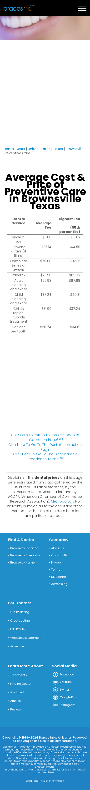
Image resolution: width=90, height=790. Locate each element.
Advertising (59, 583)
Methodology (62, 500)
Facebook (63, 674)
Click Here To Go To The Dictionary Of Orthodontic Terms (45, 456)
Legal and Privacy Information (45, 780)
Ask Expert (17, 692)
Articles (15, 700)
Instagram (64, 704)
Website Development (25, 637)
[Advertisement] (45, 87)
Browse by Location (24, 547)
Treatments (18, 674)
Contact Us (59, 555)
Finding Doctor (20, 683)
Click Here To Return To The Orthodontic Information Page (45, 437)
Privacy (56, 562)
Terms (55, 569)
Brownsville (75, 148)
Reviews (16, 709)
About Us (57, 547)
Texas (58, 148)
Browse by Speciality (25, 555)
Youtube (62, 681)
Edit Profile (17, 628)
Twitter (61, 689)
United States (39, 148)
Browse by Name (22, 562)
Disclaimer (59, 576)
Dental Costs (14, 148)
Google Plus (65, 697)
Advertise (17, 646)
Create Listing (20, 620)
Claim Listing (19, 611)
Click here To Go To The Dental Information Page (45, 447)
